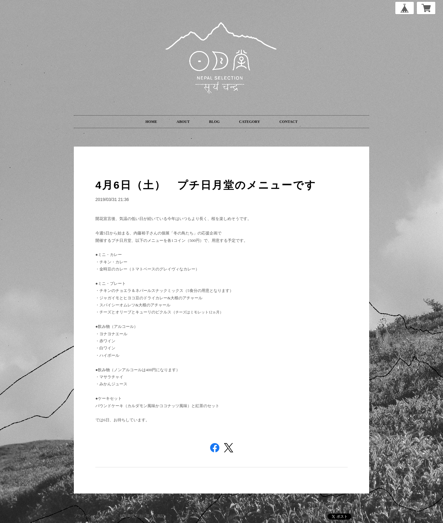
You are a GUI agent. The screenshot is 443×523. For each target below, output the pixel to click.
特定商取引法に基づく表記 (142, 516)
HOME (151, 122)
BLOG (214, 122)
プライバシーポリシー (92, 516)
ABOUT (183, 122)
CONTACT (288, 122)
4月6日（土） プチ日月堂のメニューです (205, 185)
